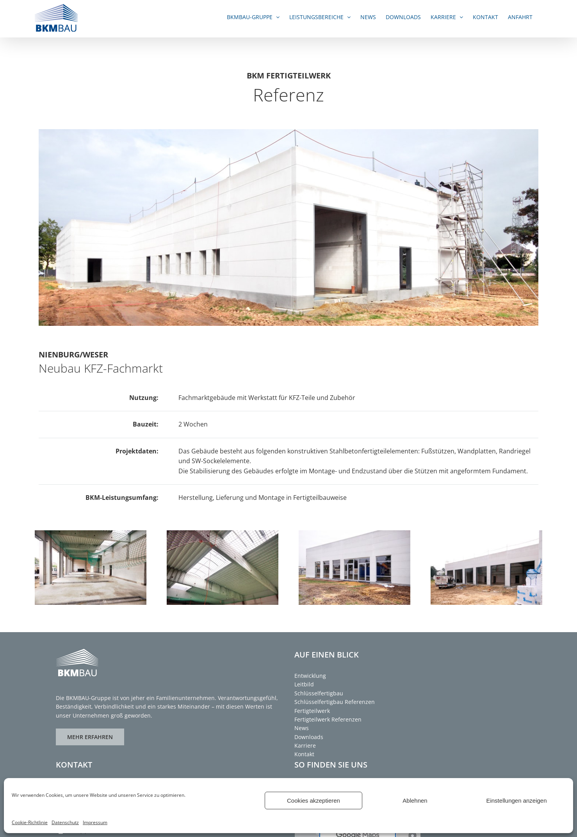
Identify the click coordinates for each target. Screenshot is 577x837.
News (301, 728)
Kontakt (304, 754)
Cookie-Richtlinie (30, 822)
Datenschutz (65, 822)
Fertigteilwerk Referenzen (328, 719)
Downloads (308, 737)
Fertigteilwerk (312, 710)
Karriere (305, 745)
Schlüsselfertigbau (318, 693)
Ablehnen (414, 800)
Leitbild (304, 684)
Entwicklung (310, 675)
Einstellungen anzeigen (516, 800)
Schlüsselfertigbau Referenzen (334, 701)
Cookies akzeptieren (313, 800)
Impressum (95, 822)
